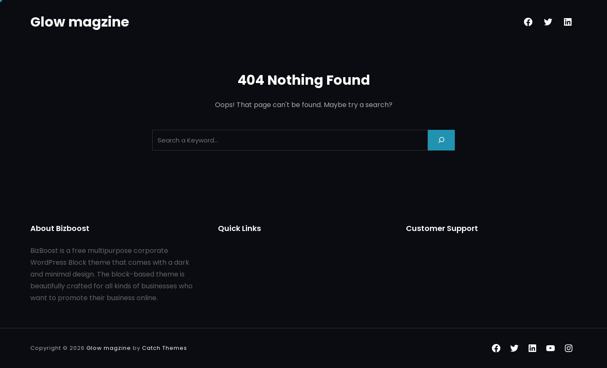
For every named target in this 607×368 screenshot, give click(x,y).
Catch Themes (164, 348)
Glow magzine (79, 21)
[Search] (441, 140)
